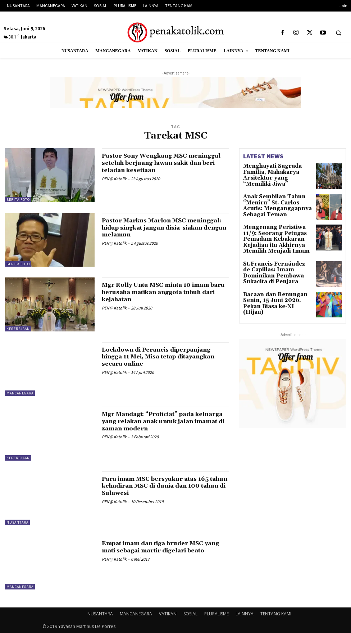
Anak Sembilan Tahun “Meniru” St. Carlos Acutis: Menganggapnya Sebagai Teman (274, 205)
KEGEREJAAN (18, 328)
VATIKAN (168, 614)
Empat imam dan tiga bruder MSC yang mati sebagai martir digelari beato (160, 550)
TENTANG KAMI (275, 614)
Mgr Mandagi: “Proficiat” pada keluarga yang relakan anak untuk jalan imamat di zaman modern (160, 421)
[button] (338, 33)
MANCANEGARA (19, 393)
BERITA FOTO (18, 199)
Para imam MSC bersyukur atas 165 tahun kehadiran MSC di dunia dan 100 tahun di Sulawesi (162, 486)
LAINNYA (245, 614)
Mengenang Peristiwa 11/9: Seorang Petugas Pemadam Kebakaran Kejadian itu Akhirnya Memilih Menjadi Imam (274, 238)
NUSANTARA (17, 522)
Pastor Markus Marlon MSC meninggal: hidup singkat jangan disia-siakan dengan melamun (159, 227)
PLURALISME (216, 614)
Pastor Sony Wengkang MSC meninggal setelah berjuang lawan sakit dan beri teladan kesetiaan (161, 163)
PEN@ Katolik (114, 178)
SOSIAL (190, 614)
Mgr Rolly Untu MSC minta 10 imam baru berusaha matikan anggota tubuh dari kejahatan (164, 292)
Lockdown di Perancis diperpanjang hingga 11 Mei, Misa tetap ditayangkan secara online (165, 356)
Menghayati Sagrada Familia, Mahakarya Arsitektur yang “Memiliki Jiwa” (277, 171)
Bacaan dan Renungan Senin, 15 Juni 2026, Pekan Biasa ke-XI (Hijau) (277, 296)
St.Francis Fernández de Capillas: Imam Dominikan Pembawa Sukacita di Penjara (277, 264)
